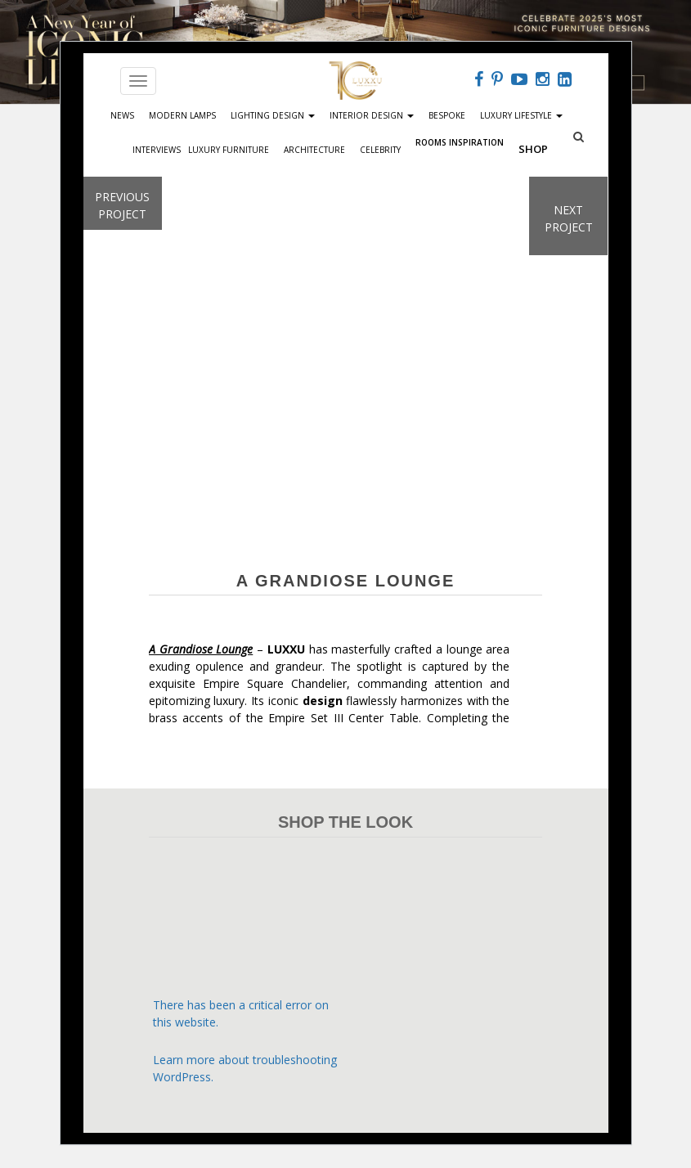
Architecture (314, 149)
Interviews (156, 149)
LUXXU (286, 649)
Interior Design (372, 115)
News (122, 115)
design (323, 700)
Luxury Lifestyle (521, 115)
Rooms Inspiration (459, 141)
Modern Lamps (182, 115)
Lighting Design (273, 115)
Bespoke (447, 115)
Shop (533, 149)
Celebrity (380, 149)
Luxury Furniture (228, 149)
